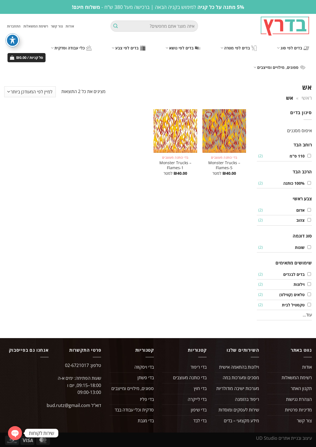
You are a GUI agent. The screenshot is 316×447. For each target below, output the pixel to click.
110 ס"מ (296, 156)
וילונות (298, 284)
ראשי (307, 97)
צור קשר (57, 26)
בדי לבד (200, 421)
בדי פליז (147, 399)
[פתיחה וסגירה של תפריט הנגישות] (12, 40)
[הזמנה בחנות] (30, 91)
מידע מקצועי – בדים (241, 421)
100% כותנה (292, 183)
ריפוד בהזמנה (247, 399)
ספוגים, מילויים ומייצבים (279, 67)
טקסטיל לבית (292, 305)
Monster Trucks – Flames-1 (175, 165)
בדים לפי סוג (293, 48)
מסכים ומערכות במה (241, 378)
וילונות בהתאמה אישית (239, 367)
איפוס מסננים (299, 131)
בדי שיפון (199, 410)
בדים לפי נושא (182, 48)
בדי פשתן (145, 378)
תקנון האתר (301, 388)
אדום (299, 210)
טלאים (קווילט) (291, 294)
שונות (298, 247)
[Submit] (115, 26)
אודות (70, 26)
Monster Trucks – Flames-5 (224, 165)
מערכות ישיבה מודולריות (237, 388)
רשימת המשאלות (35, 26)
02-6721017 (77, 365)
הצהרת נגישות (299, 399)
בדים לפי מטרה (238, 48)
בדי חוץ (200, 388)
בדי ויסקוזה (144, 367)
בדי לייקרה (197, 399)
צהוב (299, 220)
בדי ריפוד (198, 367)
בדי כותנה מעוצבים (190, 378)
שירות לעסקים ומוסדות (239, 410)
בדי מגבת (146, 421)
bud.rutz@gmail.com (68, 405)
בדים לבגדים (292, 274)
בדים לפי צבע (129, 48)
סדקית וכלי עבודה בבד (134, 410)
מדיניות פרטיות (298, 410)
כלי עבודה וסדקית (71, 48)
